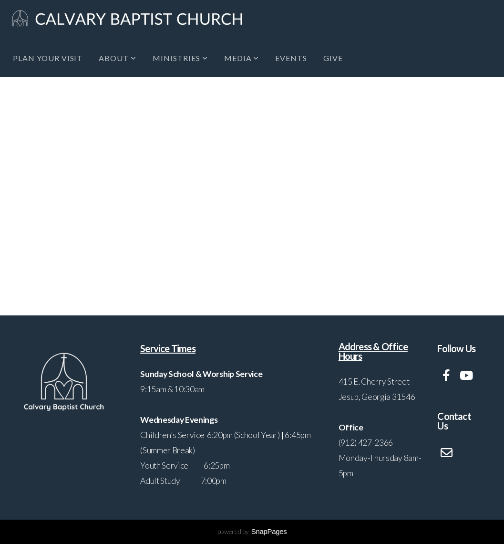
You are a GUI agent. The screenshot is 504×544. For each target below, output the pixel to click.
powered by (252, 531)
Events (291, 58)
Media (241, 58)
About (117, 58)
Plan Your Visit (47, 58)
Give (333, 58)
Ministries (180, 58)
